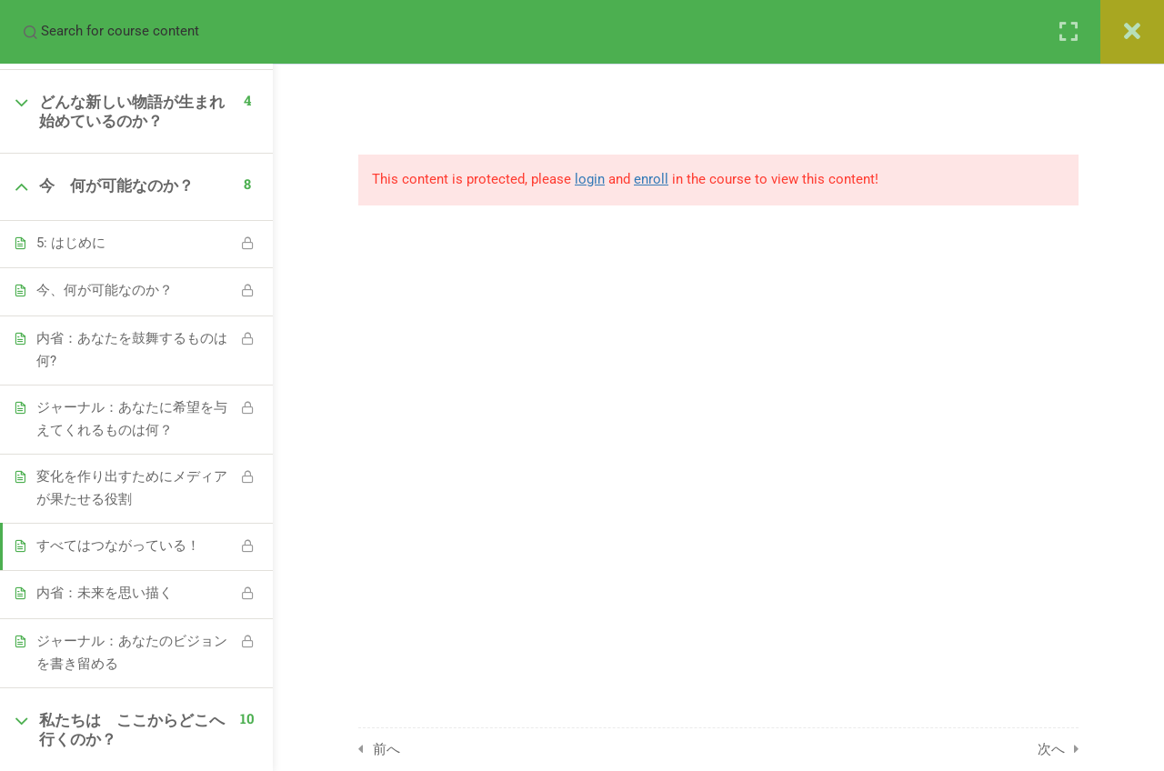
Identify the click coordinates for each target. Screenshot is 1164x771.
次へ (1051, 749)
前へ (386, 749)
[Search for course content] (30, 32)
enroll (651, 179)
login (590, 179)
